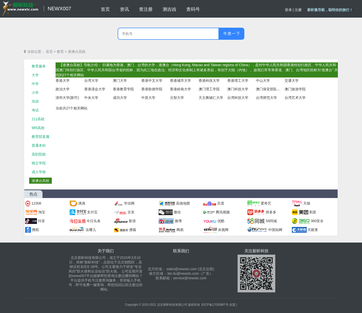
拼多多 (271, 212)
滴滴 (81, 203)
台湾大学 (91, 81)
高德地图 (183, 203)
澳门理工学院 (209, 89)
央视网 (223, 230)
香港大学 (63, 81)
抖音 (41, 221)
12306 (36, 203)
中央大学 (91, 98)
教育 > (62, 52)
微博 (178, 221)
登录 (288, 10)
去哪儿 (90, 230)
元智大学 (177, 98)
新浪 (132, 221)
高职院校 (39, 154)
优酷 (220, 221)
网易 (180, 230)
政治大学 (63, 89)
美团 (312, 212)
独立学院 (39, 163)
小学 (35, 93)
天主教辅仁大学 (211, 98)
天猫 (306, 203)
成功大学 (120, 98)
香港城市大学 (180, 81)
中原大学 (148, 98)
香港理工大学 (237, 81)
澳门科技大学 (237, 89)
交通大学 (292, 81)
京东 (130, 212)
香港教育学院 (123, 89)
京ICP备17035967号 (215, 304)
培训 (35, 101)
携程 (35, 230)
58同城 (271, 221)
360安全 (317, 221)
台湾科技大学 (237, 98)
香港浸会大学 (94, 89)
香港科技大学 (209, 81)
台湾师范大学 (266, 98)
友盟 (232, 304)
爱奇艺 (266, 203)
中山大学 (263, 81)
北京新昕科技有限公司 (172, 304)
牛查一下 (231, 33)
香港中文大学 (151, 81)
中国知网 (275, 230)
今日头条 (93, 221)
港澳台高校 (76, 52)
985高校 (38, 128)
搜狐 (132, 230)
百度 (220, 203)
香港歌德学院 (151, 89)
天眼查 (312, 230)
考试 (35, 110)
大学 (35, 75)
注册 (298, 10)
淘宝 (41, 212)
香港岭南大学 (180, 89)
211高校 (38, 119)
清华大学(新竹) (67, 98)
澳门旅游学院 (295, 89)
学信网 (129, 203)
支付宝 (92, 212)
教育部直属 (40, 137)
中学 (35, 84)
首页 (49, 52)
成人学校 (39, 172)
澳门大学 (120, 81)
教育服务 (39, 66)
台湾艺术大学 (295, 98)
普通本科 (39, 145)
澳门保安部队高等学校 (268, 89)
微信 (177, 212)
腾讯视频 (223, 212)
